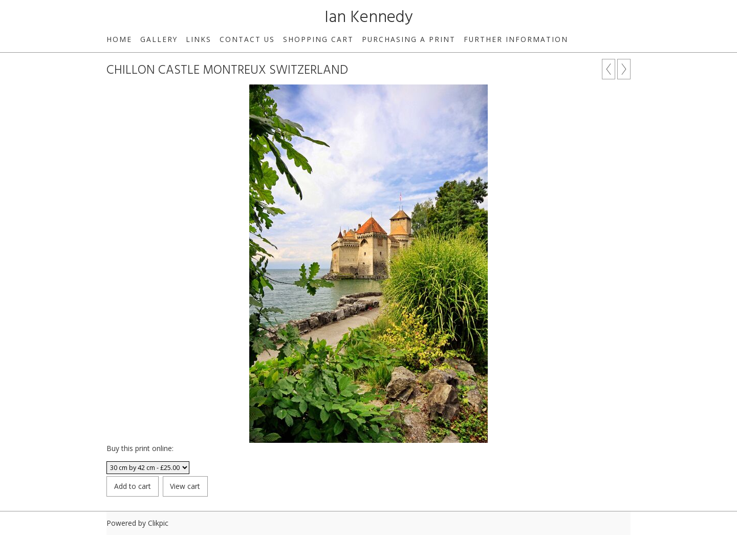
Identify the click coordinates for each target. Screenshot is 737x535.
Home (119, 39)
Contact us (247, 39)
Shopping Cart (318, 39)
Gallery (159, 39)
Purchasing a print (409, 39)
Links (198, 39)
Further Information (516, 39)
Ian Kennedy (368, 17)
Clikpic (158, 523)
